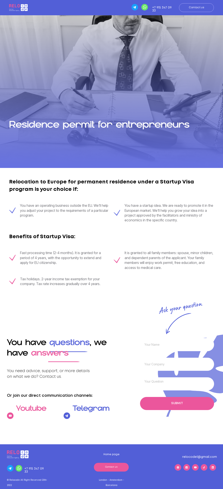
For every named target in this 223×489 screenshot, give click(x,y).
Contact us (196, 7)
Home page (111, 454)
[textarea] (177, 383)
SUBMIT (177, 403)
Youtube (31, 411)
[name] (177, 344)
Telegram (91, 411)
